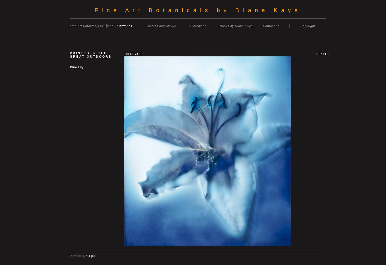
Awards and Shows (161, 26)
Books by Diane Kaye (236, 26)
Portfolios (124, 26)
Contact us (271, 26)
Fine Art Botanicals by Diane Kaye (198, 10)
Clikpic (90, 256)
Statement (198, 26)
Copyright (307, 26)
